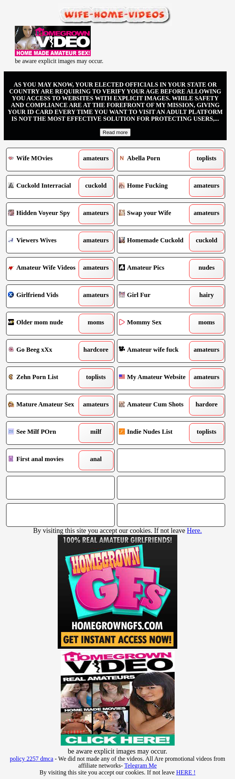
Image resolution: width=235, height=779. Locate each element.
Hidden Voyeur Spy (46, 214)
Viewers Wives (46, 241)
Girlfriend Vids (46, 296)
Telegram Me (140, 765)
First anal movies (46, 460)
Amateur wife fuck (157, 351)
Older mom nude (46, 323)
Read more (115, 132)
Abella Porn (157, 159)
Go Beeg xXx (46, 351)
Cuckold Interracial (46, 187)
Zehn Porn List (46, 378)
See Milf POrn (46, 433)
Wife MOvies (46, 159)
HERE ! (186, 772)
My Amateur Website (157, 378)
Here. (194, 530)
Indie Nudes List (157, 433)
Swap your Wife (157, 214)
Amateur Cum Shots (157, 406)
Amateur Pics (157, 269)
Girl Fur (157, 296)
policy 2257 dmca (32, 758)
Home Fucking (157, 187)
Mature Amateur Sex (46, 406)
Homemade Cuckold (157, 241)
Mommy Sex (157, 323)
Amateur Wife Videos (46, 269)
